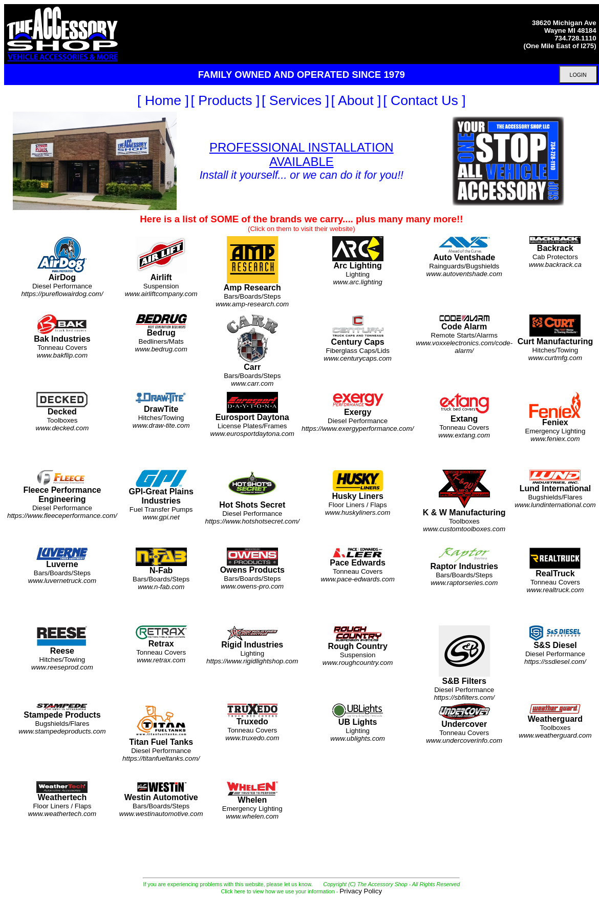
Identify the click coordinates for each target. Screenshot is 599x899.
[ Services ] (295, 100)
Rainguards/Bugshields (464, 257)
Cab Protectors (555, 252)
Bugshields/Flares (555, 489)
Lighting (357, 261)
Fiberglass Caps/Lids (358, 338)
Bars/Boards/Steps (252, 272)
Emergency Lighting (555, 417)
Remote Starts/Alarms (464, 334)
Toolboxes (62, 411)
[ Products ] (225, 100)
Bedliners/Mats (161, 333)
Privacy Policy (360, 891)
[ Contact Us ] (424, 100)
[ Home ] (163, 100)
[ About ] (356, 100)
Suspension (161, 267)
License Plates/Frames (252, 414)
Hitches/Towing (555, 338)
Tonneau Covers (62, 336)
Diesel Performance (62, 267)
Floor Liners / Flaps (357, 493)
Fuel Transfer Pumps (161, 495)
